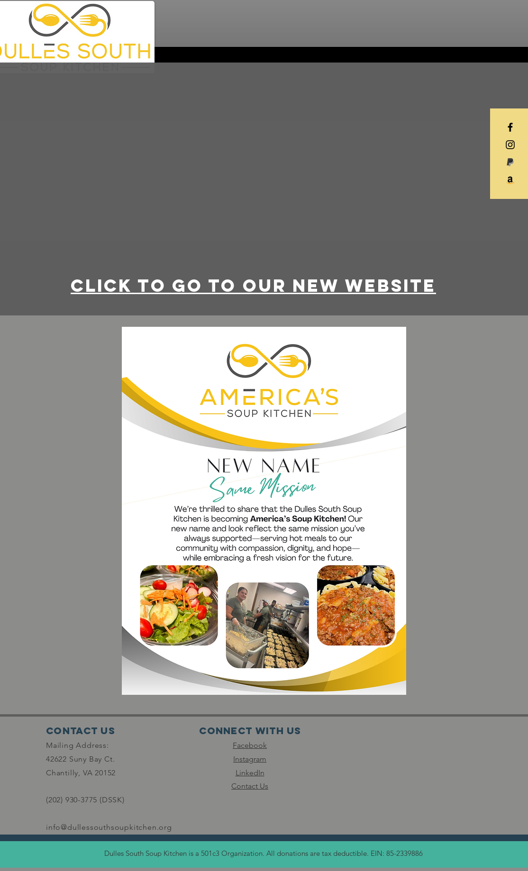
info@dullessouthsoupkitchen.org (109, 827)
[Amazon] (510, 180)
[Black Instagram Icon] (510, 145)
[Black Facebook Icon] (510, 127)
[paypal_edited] (510, 162)
